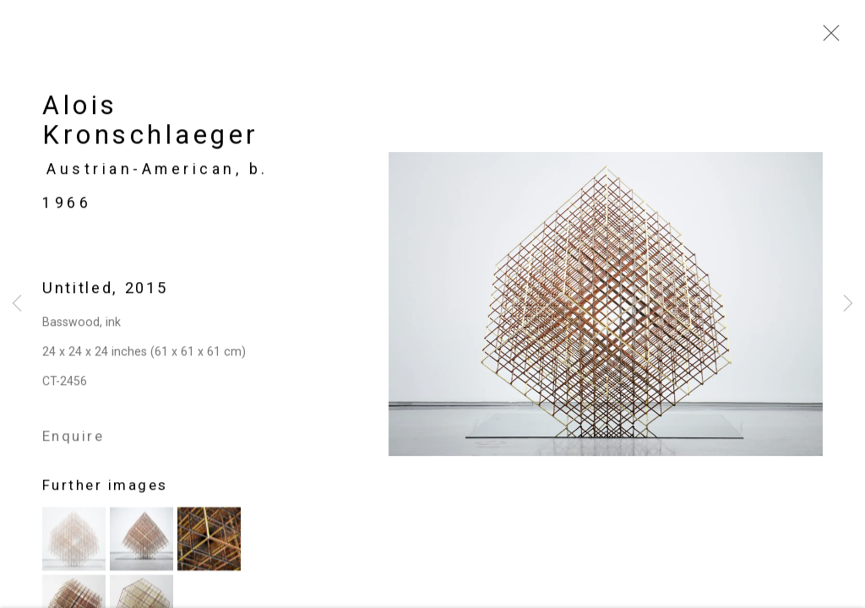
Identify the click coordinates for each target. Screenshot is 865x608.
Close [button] (827, 38)
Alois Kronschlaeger (150, 124)
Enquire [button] (73, 440)
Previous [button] (17, 304)
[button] (74, 542)
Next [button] (848, 304)
